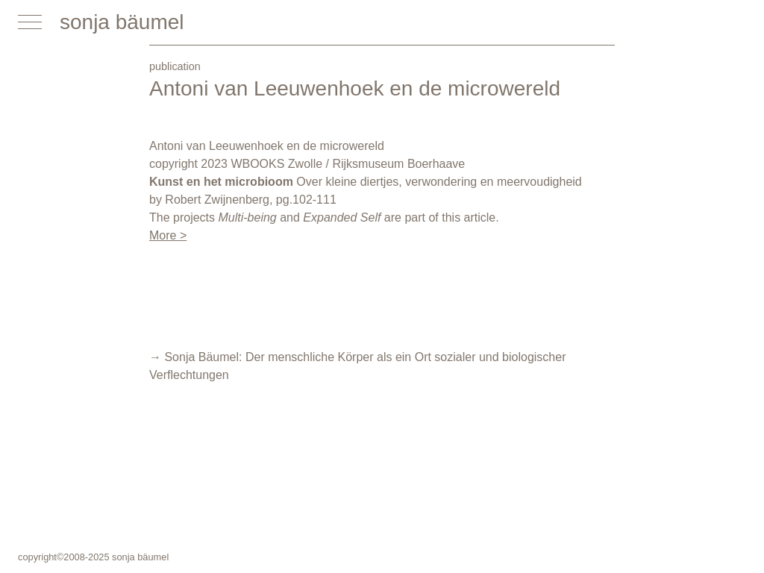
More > (168, 235)
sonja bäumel (122, 22)
